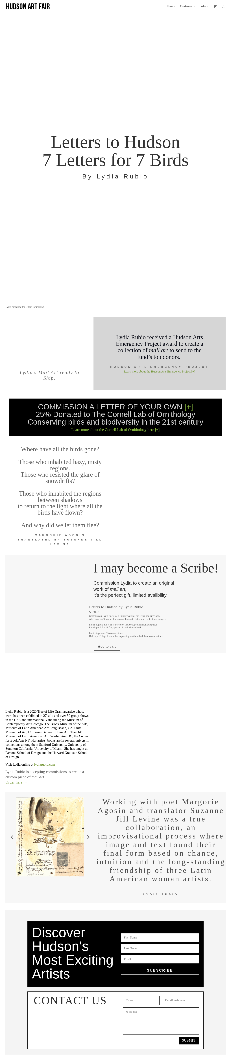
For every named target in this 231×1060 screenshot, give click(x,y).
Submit (188, 1040)
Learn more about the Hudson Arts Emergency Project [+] (159, 371)
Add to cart (107, 646)
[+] (188, 407)
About (205, 6)
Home (171, 6)
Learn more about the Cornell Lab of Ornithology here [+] (115, 429)
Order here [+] (16, 782)
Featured (186, 6)
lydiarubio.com (44, 764)
